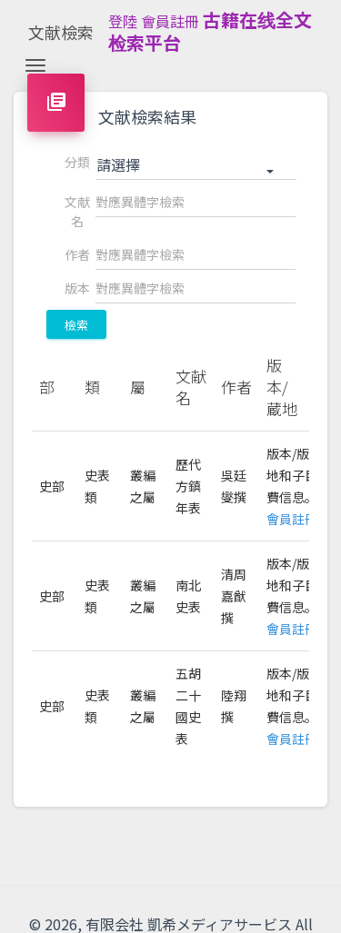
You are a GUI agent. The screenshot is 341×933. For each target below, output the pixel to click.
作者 (77, 254)
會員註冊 (170, 21)
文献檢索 (61, 32)
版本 (77, 288)
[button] (196, 165)
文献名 (77, 211)
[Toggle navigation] (35, 65)
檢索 (76, 324)
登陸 (122, 21)
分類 (77, 162)
